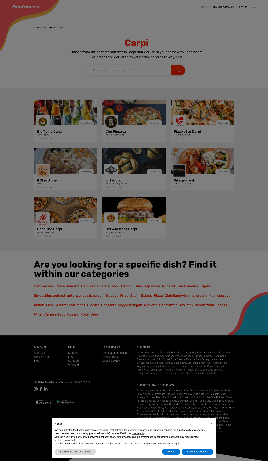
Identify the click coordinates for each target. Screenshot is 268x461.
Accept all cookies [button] (197, 451)
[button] (211, 423)
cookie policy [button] (138, 433)
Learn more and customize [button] (75, 451)
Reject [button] (171, 451)
